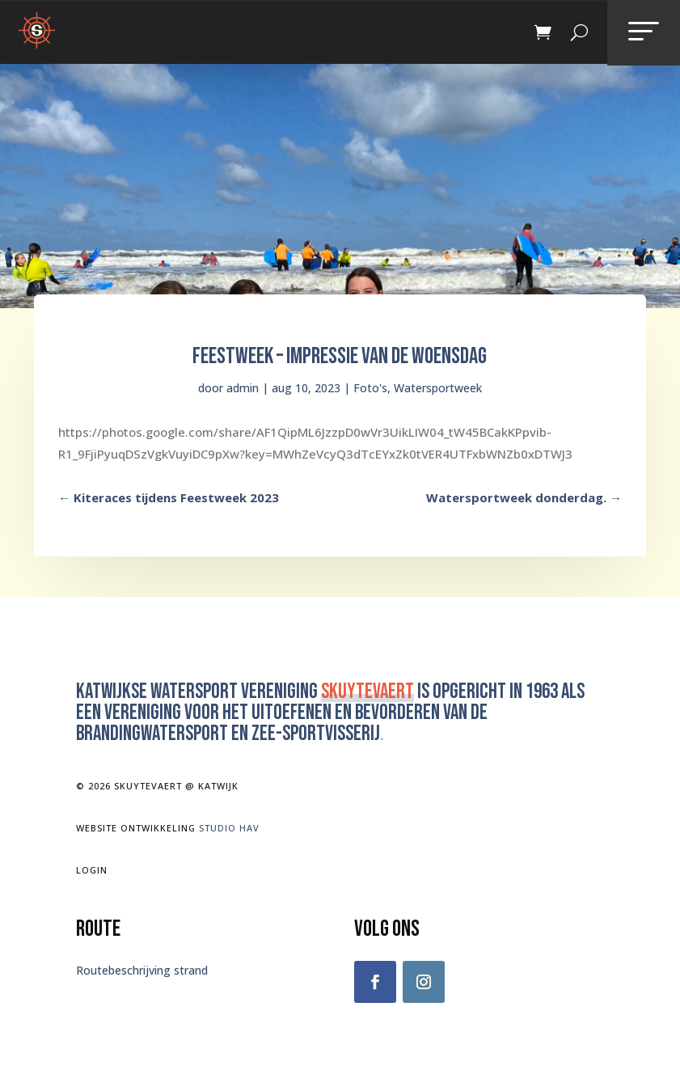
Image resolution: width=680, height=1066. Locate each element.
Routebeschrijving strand (142, 970)
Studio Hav (229, 828)
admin (242, 388)
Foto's (370, 388)
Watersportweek (438, 388)
